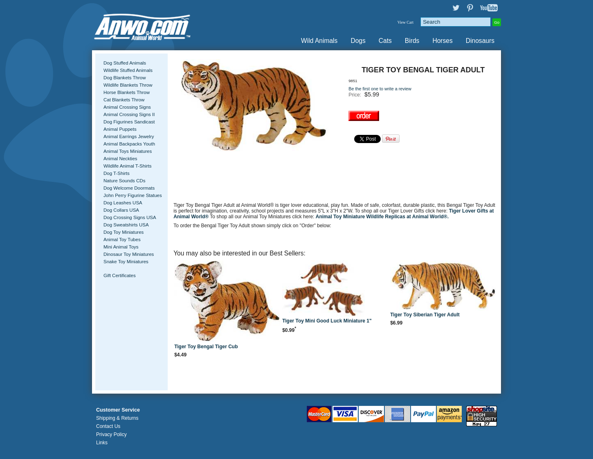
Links (102, 443)
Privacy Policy (111, 434)
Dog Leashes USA (122, 202)
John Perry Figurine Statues (132, 195)
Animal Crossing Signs (127, 107)
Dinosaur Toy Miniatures (128, 254)
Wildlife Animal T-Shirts (127, 165)
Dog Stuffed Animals (124, 62)
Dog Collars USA (121, 210)
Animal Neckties (120, 158)
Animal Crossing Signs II (129, 114)
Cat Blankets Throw (123, 99)
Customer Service (118, 410)
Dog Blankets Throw (124, 77)
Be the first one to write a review (379, 88)
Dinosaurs (480, 40)
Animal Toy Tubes (122, 239)
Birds (412, 40)
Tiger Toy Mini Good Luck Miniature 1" (327, 321)
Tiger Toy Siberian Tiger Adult (425, 315)
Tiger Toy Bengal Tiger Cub (206, 346)
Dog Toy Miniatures (123, 232)
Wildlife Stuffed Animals (128, 70)
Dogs (357, 40)
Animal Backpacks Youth (129, 143)
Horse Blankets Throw (126, 92)
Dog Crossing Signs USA (129, 217)
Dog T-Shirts (116, 173)
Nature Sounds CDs (124, 180)
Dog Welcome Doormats (129, 188)
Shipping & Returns (117, 418)
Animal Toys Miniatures (127, 151)
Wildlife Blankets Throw (127, 85)
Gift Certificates (119, 275)
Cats (385, 40)
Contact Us (108, 426)
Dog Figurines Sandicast (129, 121)
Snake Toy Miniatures (125, 261)
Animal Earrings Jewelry (128, 136)
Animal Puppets (120, 129)
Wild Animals (319, 40)
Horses (442, 40)
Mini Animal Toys (121, 246)
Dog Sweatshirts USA (126, 224)
